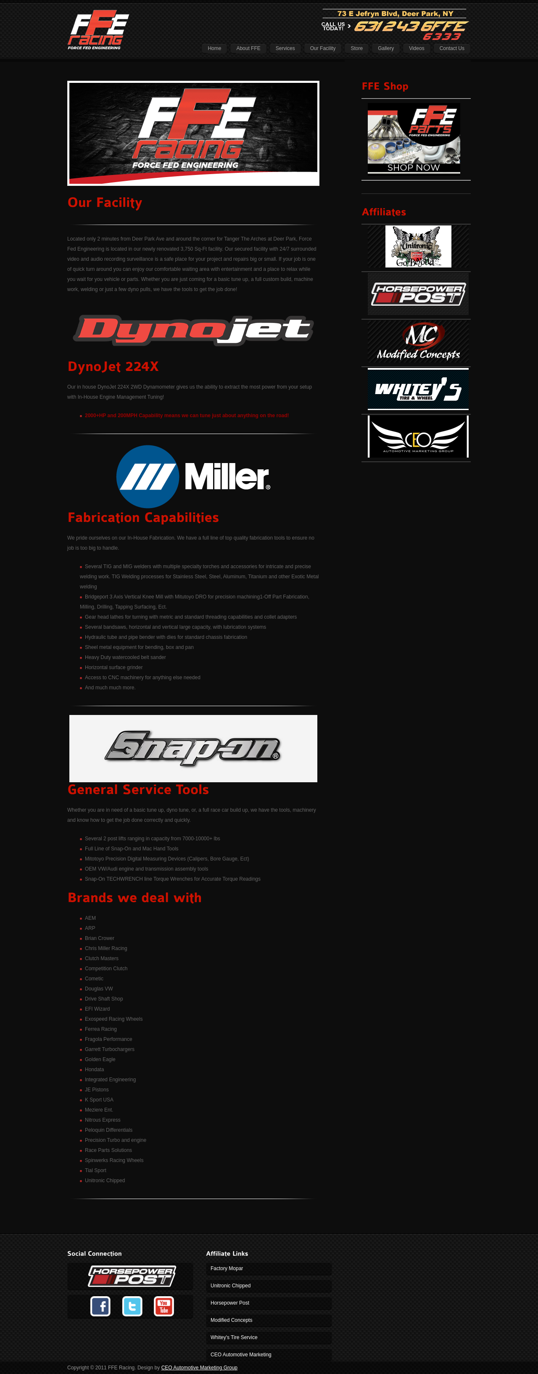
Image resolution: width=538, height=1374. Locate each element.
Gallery (386, 48)
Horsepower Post (230, 1303)
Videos (416, 48)
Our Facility (323, 48)
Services (285, 48)
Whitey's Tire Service (234, 1337)
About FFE (248, 48)
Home (214, 48)
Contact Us (452, 48)
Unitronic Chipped (231, 1286)
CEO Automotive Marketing (241, 1355)
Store (357, 48)
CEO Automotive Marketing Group (199, 1368)
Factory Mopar (227, 1268)
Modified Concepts (231, 1320)
